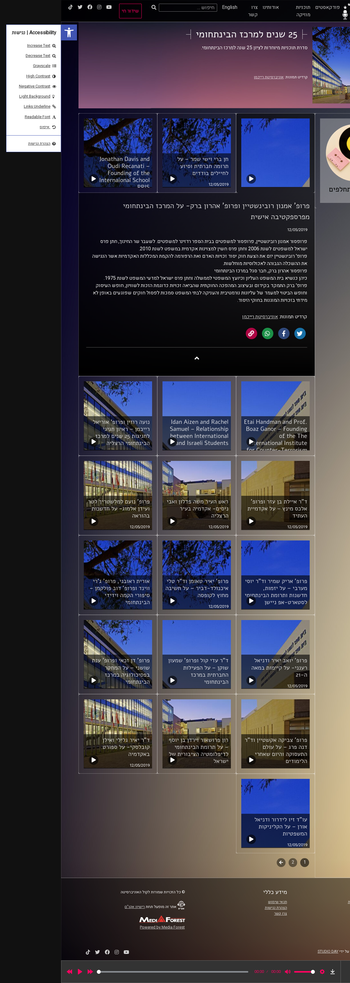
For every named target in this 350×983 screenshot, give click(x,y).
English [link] (168, 7)
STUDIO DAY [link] (267, 951)
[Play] (19, 972)
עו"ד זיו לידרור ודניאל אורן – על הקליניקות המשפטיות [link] (219, 827)
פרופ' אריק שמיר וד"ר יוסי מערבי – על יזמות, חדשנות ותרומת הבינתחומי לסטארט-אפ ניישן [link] (215, 591)
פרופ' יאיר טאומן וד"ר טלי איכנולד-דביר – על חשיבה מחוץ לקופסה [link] (135, 588)
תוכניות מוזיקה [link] (242, 11)
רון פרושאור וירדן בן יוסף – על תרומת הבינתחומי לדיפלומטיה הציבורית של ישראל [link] (137, 750)
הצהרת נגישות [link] (215, 907)
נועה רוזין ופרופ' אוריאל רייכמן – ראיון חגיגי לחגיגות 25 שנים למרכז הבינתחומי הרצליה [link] (60, 432)
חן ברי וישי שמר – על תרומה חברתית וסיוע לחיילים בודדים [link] (141, 166)
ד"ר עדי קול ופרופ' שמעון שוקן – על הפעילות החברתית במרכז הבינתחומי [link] (137, 671)
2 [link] (232, 862)
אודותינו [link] (210, 7)
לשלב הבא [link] (220, 863)
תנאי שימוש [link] (216, 902)
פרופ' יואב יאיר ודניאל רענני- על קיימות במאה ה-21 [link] (218, 667)
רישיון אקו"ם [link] (74, 907)
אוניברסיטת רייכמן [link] (208, 77)
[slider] (111, 972)
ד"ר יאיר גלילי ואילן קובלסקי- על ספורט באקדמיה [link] (65, 747)
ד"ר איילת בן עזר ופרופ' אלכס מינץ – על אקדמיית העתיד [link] (216, 509)
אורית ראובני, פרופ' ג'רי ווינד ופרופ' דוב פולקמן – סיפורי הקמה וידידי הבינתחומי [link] (58, 591)
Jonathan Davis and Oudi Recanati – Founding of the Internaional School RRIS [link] (63, 173)
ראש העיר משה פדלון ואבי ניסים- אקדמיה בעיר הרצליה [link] (136, 509)
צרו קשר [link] (192, 11)
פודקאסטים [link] (266, 7)
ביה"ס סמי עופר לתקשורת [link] (307, 902)
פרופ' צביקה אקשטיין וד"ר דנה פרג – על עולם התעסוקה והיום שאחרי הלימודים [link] (215, 750)
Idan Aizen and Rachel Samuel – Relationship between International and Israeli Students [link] (138, 432)
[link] (8, 32)
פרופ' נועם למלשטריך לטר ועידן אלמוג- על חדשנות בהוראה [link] (58, 509)
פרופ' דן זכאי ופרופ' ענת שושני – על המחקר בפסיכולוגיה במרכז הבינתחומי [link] (60, 671)
